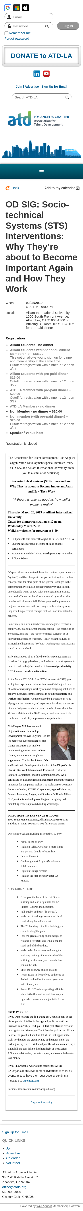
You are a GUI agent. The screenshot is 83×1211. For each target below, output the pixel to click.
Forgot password (16, 38)
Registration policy (41, 1102)
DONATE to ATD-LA (41, 55)
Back (15, 188)
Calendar (13, 1158)
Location (11, 313)
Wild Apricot (44, 1206)
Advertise (32, 86)
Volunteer (13, 1163)
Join (19, 86)
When (10, 303)
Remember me (20, 33)
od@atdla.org (31, 1080)
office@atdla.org (14, 1187)
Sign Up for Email (15, 1132)
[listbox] (62, 188)
